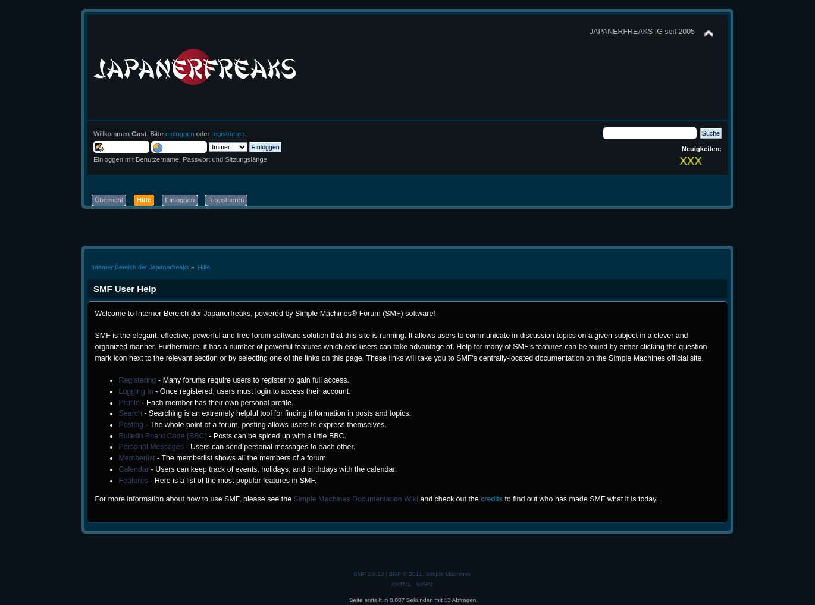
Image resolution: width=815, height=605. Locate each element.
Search (130, 413)
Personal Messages (151, 447)
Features (133, 481)
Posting (130, 425)
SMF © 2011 (405, 573)
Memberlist (136, 458)
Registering (137, 380)
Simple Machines (448, 573)
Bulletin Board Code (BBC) (162, 436)
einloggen (180, 133)
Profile (128, 403)
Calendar (133, 469)
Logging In (135, 391)
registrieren (227, 133)
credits (492, 499)
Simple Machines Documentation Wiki (356, 499)
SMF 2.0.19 (368, 573)
